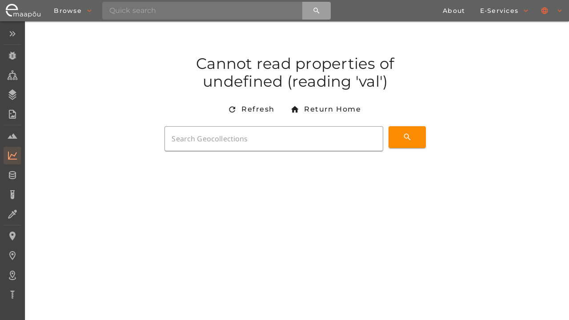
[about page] (454, 10)
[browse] (72, 10)
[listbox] (12, 165)
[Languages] (552, 10)
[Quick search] (316, 11)
